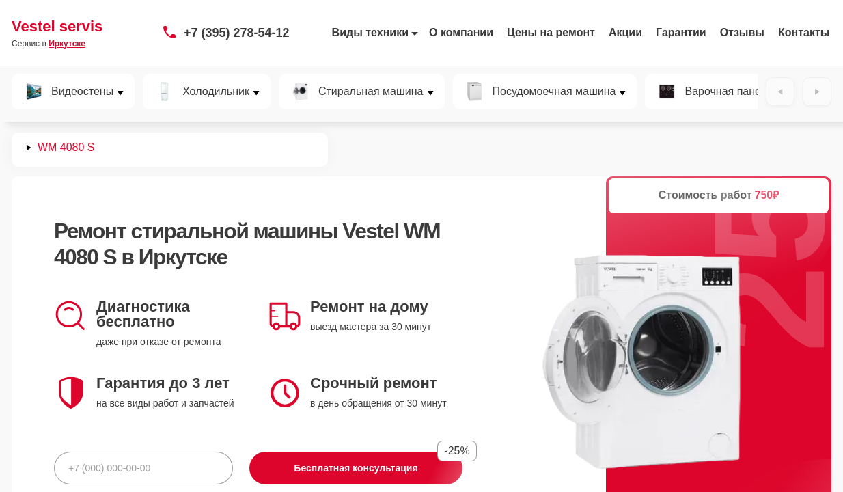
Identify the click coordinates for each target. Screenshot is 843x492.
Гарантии (681, 32)
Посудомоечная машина (554, 91)
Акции (625, 32)
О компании (461, 32)
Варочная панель (729, 91)
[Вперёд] (817, 91)
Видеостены (82, 91)
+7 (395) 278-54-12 (237, 33)
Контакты (803, 32)
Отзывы (742, 32)
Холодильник (215, 91)
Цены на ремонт (551, 32)
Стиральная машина (371, 91)
